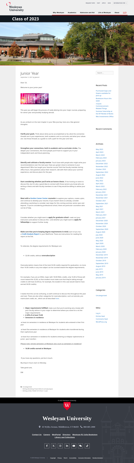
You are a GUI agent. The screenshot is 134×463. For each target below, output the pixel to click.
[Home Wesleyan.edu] (67, 406)
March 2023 (100, 155)
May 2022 (99, 181)
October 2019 (101, 260)
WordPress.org (101, 322)
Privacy (60, 458)
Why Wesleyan (58, 12)
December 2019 (102, 255)
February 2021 (101, 215)
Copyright (53, 458)
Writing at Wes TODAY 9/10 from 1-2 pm (35, 391)
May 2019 (99, 275)
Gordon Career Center (39, 198)
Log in (98, 313)
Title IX (65, 458)
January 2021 (101, 218)
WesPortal (56, 435)
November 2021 (102, 198)
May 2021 (99, 206)
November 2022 (102, 166)
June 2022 (99, 178)
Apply (104, 3)
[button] (125, 13)
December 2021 (102, 195)
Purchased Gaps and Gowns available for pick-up (103, 93)
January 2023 (101, 161)
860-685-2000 (89, 427)
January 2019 (101, 278)
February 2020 (101, 249)
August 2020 (100, 232)
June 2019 (99, 272)
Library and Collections (65, 437)
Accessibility (72, 458)
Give (109, 3)
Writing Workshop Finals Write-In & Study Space (38, 389)
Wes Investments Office (104, 116)
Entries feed (100, 316)
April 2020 (99, 243)
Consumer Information (84, 458)
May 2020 (99, 240)
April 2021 (99, 209)
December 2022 (102, 163)
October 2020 (101, 226)
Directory (67, 435)
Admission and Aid (87, 12)
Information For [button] (120, 3)
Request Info (90, 3)
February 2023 (101, 158)
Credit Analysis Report (30, 234)
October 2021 (101, 201)
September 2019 (102, 263)
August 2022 (100, 175)
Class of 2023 (25, 19)
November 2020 (102, 223)
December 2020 (102, 220)
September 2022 (102, 172)
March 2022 (100, 186)
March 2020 (100, 246)
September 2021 (102, 203)
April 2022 (99, 183)
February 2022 (101, 189)
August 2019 (100, 266)
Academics (72, 12)
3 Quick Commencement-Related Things (102, 106)
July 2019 (99, 269)
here (57, 298)
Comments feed (102, 319)
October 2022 (101, 169)
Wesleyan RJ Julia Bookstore (84, 435)
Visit (98, 3)
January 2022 (101, 192)
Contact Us (37, 435)
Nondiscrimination (98, 458)
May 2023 (99, 149)
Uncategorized (27, 387)
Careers (46, 435)
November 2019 (102, 258)
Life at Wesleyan (104, 12)
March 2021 (100, 212)
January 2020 (101, 252)
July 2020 (99, 235)
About (117, 12)
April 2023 (99, 152)
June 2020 (99, 238)
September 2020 (102, 229)
